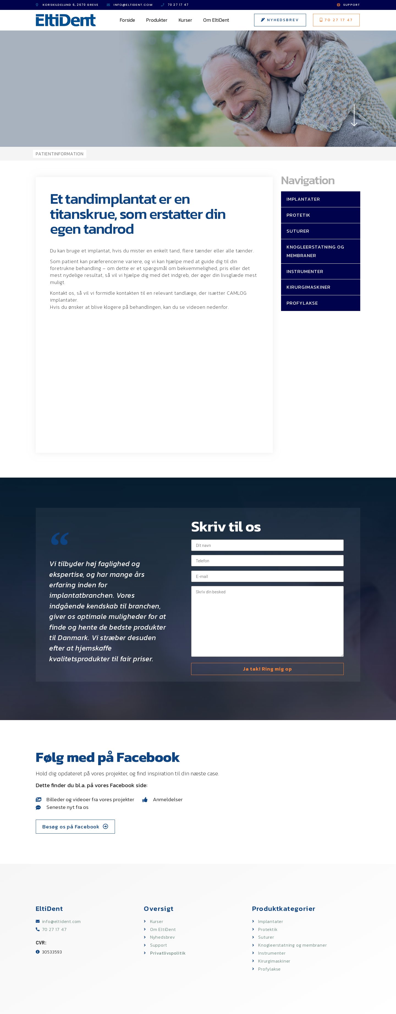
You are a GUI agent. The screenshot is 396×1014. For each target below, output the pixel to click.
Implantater (303, 199)
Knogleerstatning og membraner (315, 251)
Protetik (298, 215)
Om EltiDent (216, 20)
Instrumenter (305, 271)
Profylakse (302, 303)
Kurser (185, 20)
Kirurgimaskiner (309, 287)
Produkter (156, 20)
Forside (127, 20)
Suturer (298, 231)
